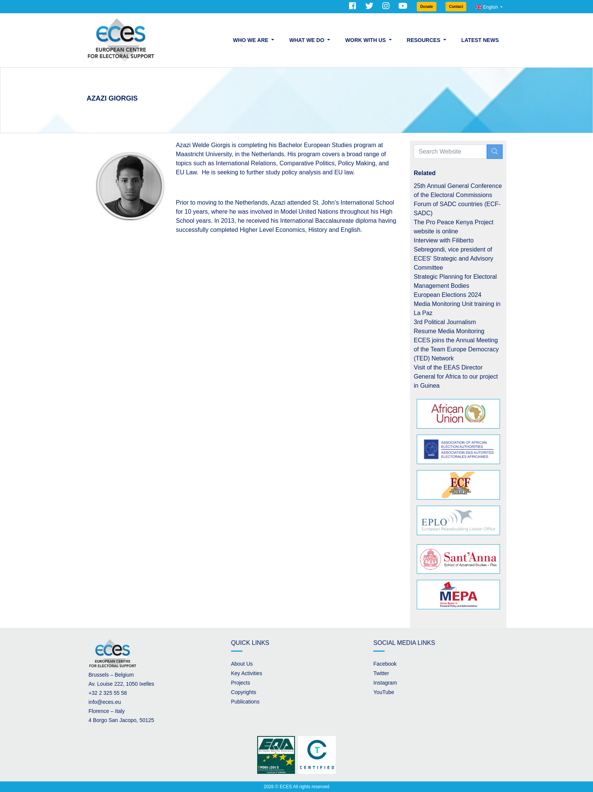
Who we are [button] (251, 40)
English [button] (487, 7)
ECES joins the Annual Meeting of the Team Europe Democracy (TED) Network (456, 349)
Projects (240, 683)
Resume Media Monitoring (449, 331)
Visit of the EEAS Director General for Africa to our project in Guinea (456, 376)
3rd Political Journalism (445, 322)
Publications (245, 702)
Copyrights (243, 692)
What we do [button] (307, 40)
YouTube (383, 692)
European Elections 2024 (447, 295)
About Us (242, 664)
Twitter (381, 673)
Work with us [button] (366, 40)
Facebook (384, 664)
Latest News (480, 40)
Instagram (385, 683)
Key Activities (246, 673)
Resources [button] (424, 40)
